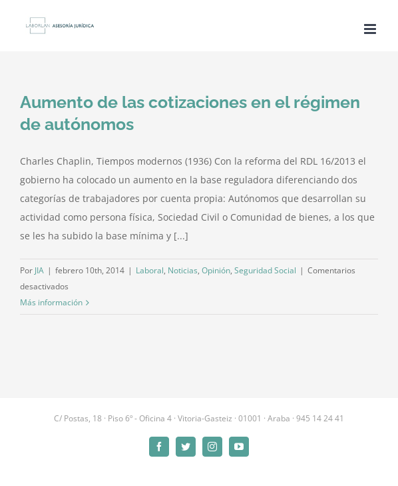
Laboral (150, 270)
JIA (39, 270)
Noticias (183, 270)
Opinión (216, 270)
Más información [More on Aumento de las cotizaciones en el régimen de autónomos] (51, 302)
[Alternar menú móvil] (371, 29)
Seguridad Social (265, 270)
